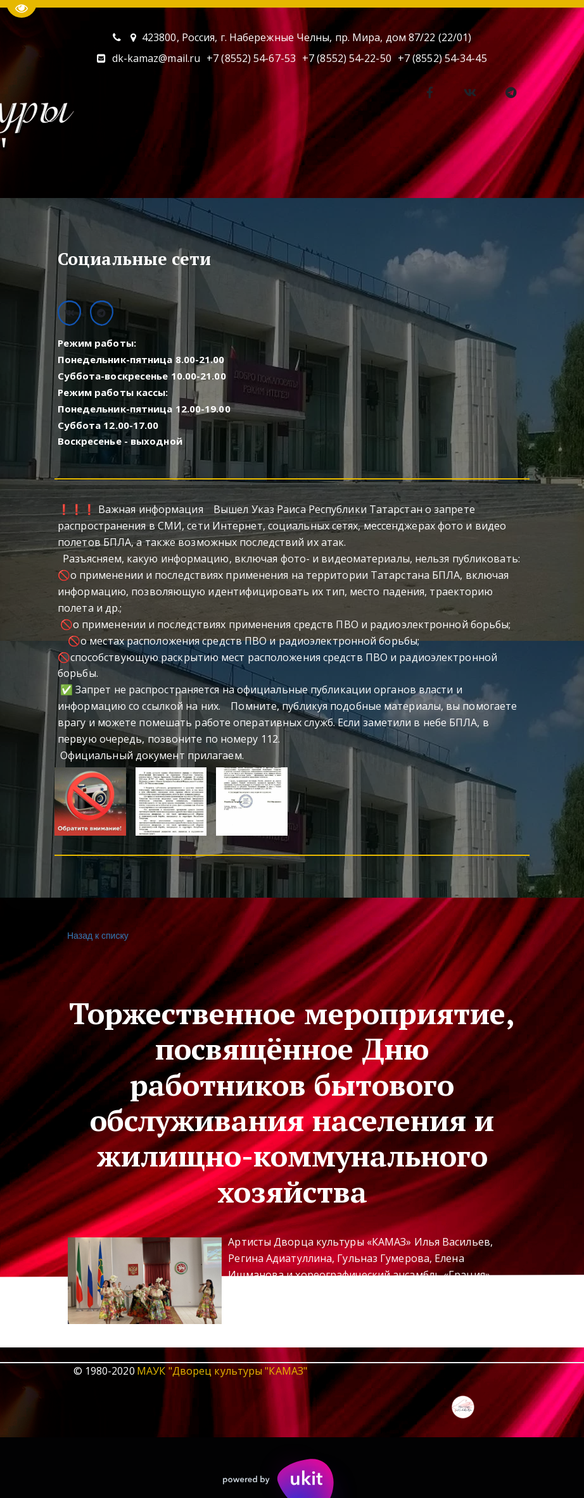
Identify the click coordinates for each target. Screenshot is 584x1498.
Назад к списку (96, 936)
